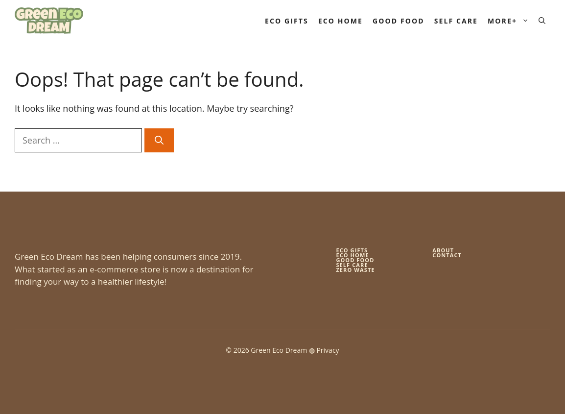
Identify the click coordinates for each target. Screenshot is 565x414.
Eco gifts (352, 250)
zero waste (355, 269)
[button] (542, 21)
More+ (511, 21)
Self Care (456, 20)
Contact (447, 255)
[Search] (159, 140)
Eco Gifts (286, 20)
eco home (352, 255)
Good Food (398, 20)
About (443, 250)
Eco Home (340, 20)
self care (352, 264)
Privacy (327, 350)
